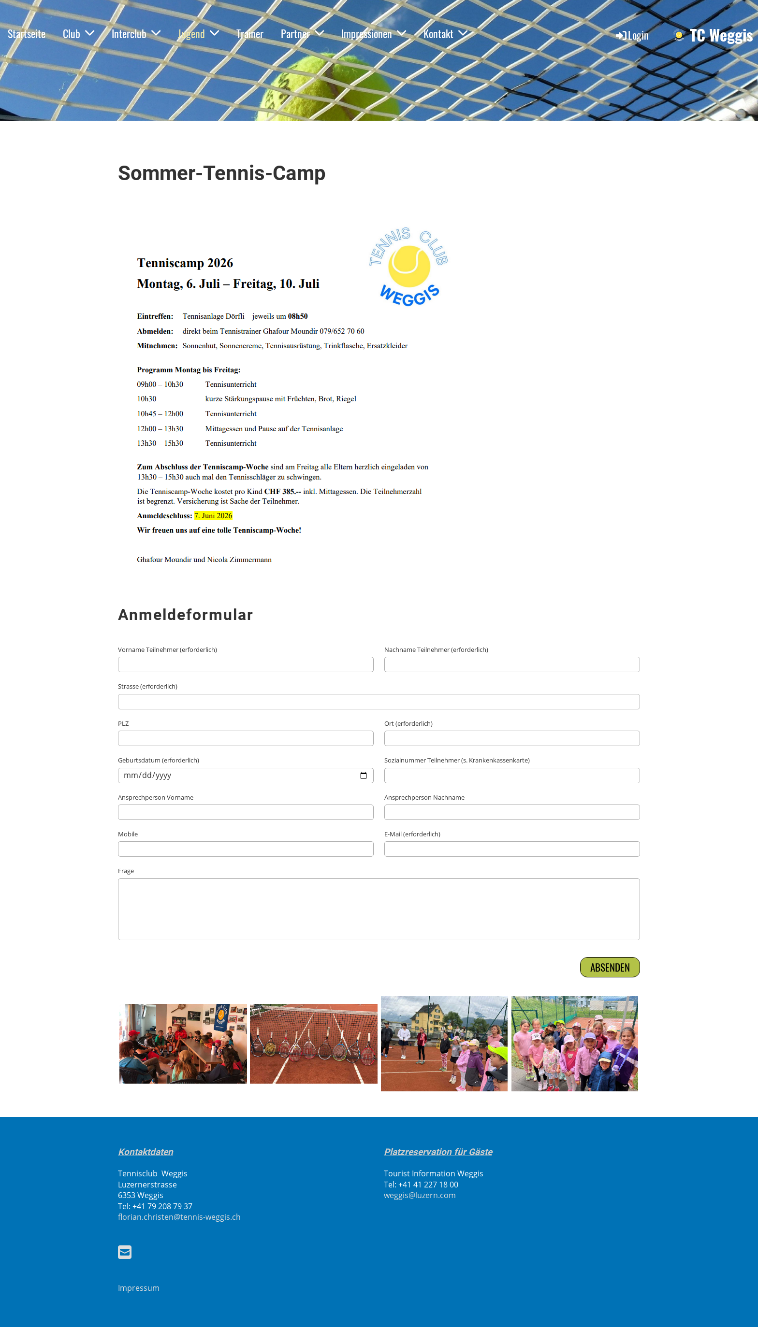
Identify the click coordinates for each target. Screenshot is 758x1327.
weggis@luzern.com (420, 1195)
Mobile (128, 834)
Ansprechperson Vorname (155, 797)
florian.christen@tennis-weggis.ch (179, 1217)
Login (631, 34)
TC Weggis (721, 35)
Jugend (198, 33)
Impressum (139, 1288)
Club (78, 33)
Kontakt (445, 33)
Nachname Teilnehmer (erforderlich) (436, 649)
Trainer (249, 33)
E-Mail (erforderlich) (412, 834)
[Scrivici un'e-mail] (124, 1252)
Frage (126, 870)
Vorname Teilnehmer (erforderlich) (167, 649)
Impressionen (373, 33)
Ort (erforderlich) (408, 723)
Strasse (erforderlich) (147, 686)
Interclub (136, 33)
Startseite (26, 33)
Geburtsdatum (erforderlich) (158, 760)
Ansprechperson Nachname (424, 797)
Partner (302, 33)
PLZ (123, 723)
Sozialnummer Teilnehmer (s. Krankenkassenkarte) (457, 760)
